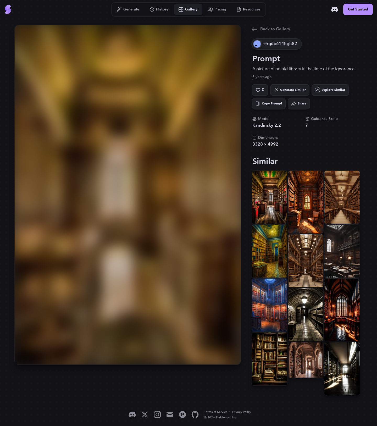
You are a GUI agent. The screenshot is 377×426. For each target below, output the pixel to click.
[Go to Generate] (128, 9)
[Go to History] (159, 9)
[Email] (170, 414)
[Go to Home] (8, 9)
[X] (144, 414)
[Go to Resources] (248, 9)
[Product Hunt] (182, 414)
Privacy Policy (241, 412)
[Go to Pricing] (217, 9)
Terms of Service (216, 412)
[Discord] (335, 9)
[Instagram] (157, 414)
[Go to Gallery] (188, 9)
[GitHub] (195, 414)
